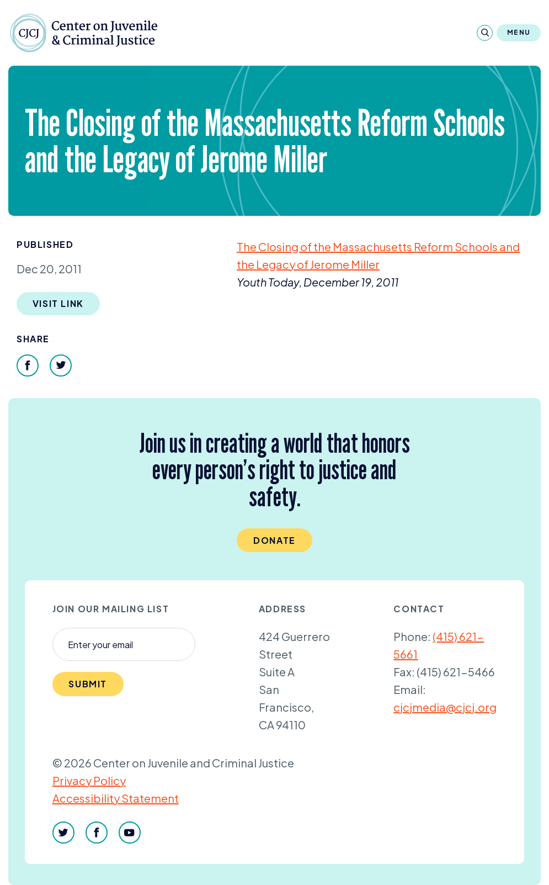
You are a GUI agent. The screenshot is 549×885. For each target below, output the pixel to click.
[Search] (485, 33)
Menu (518, 32)
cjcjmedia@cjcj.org (445, 707)
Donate (274, 540)
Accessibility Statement (115, 798)
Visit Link (58, 303)
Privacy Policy (89, 780)
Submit (87, 684)
